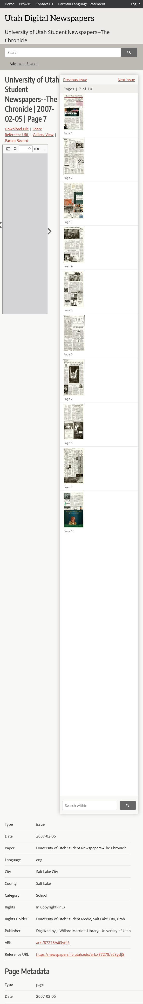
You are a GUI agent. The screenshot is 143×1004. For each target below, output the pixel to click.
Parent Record (16, 140)
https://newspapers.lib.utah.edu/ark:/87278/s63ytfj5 (80, 954)
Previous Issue (75, 79)
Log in (136, 4)
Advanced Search (24, 63)
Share (37, 128)
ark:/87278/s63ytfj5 (53, 942)
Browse (25, 4)
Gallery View (43, 134)
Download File (17, 128)
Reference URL (17, 134)
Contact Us (44, 4)
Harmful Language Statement (81, 4)
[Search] (63, 52)
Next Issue (126, 79)
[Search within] (89, 805)
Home (9, 4)
